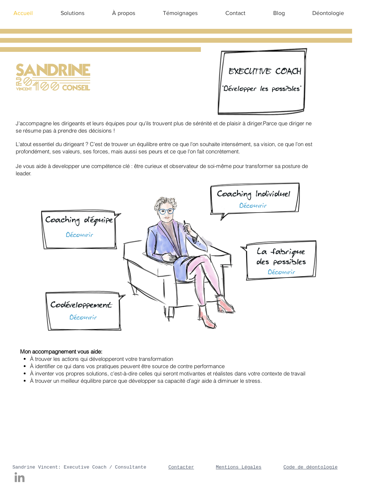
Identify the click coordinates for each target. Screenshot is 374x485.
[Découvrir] (83, 317)
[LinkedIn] (19, 477)
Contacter (181, 467)
